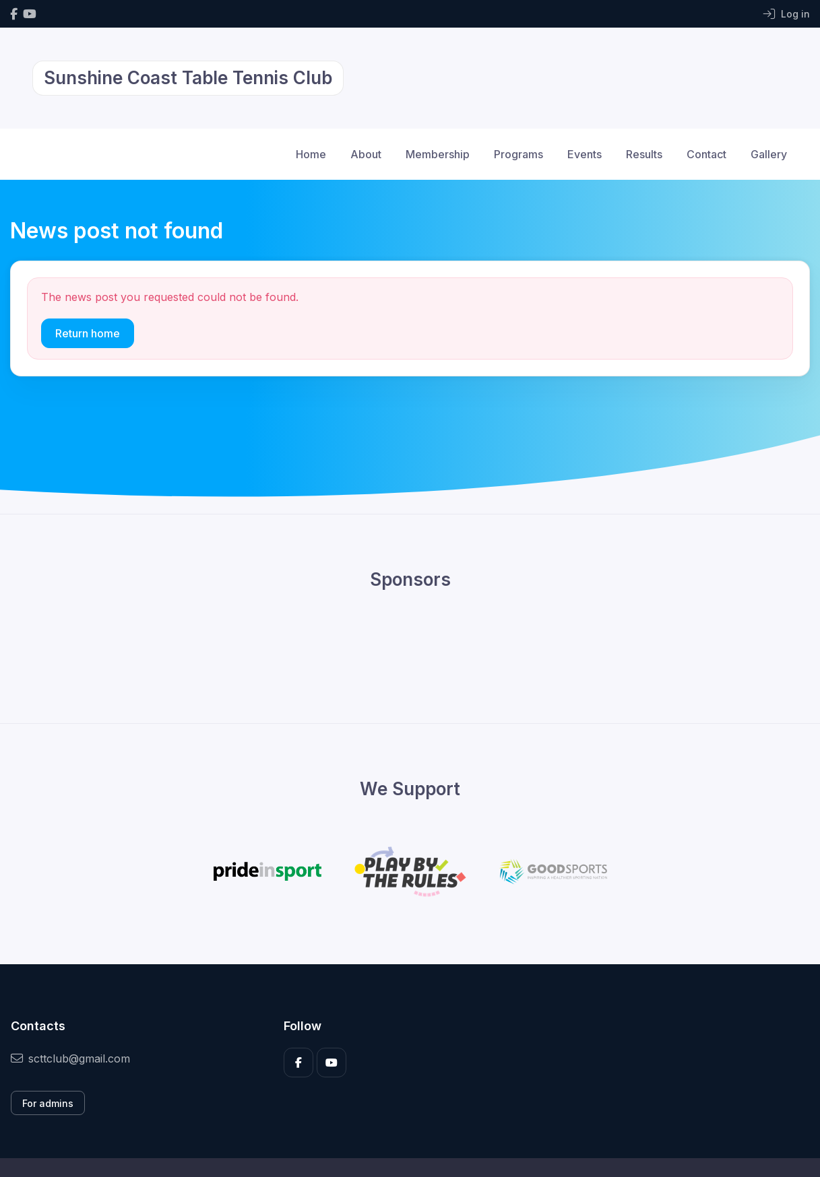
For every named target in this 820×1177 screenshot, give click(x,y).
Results (644, 154)
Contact (706, 154)
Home (311, 154)
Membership (438, 154)
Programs (518, 154)
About (365, 154)
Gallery (769, 154)
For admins (47, 1103)
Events (584, 154)
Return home (87, 333)
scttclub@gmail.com (70, 1058)
